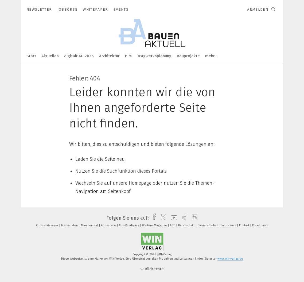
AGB (173, 225)
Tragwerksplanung (154, 56)
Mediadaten (70, 225)
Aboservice (109, 225)
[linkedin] (193, 218)
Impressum (229, 225)
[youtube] (172, 218)
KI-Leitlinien (260, 225)
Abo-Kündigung (129, 225)
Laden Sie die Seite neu (100, 159)
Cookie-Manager (47, 225)
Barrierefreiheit (208, 225)
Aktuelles (50, 56)
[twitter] (162, 218)
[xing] (182, 218)
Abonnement (90, 225)
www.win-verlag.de (230, 258)
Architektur (109, 56)
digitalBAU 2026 (79, 56)
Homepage (140, 183)
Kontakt (244, 225)
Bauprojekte (188, 56)
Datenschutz (187, 225)
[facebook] (153, 218)
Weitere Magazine (155, 225)
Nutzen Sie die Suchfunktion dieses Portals (121, 171)
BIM (128, 56)
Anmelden (257, 9)
